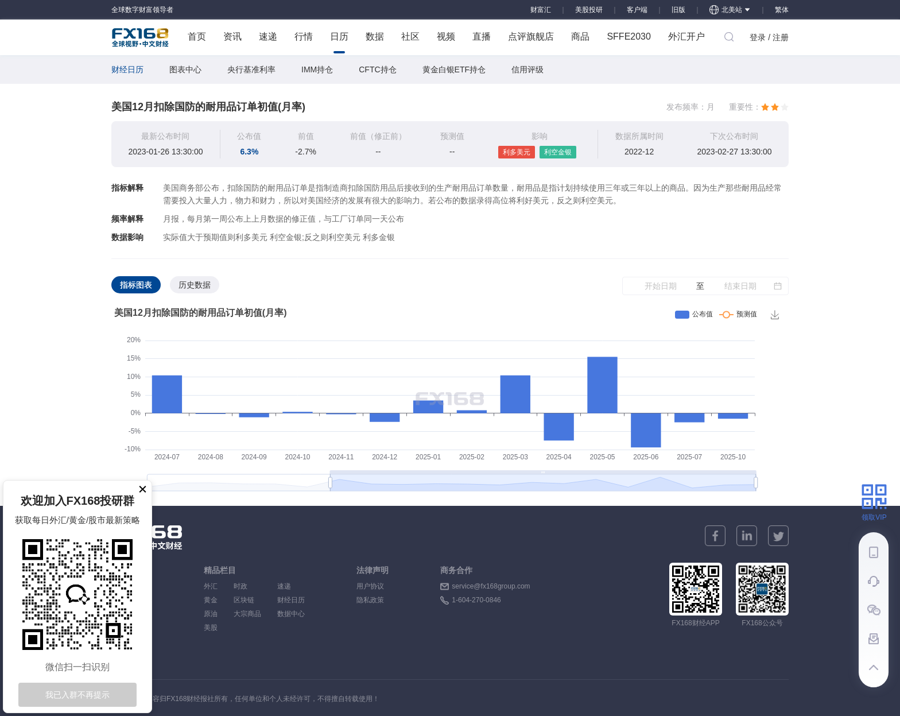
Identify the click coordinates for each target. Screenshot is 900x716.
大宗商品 (247, 614)
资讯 (232, 36)
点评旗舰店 (531, 36)
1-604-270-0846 (476, 600)
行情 (303, 36)
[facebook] (715, 535)
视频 (446, 36)
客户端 (637, 10)
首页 (197, 36)
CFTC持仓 (377, 69)
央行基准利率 (251, 69)
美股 (211, 628)
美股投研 (589, 10)
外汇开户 (686, 36)
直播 (481, 36)
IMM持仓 (317, 69)
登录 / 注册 (769, 37)
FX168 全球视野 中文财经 (140, 37)
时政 (247, 586)
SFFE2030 (628, 36)
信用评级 (527, 69)
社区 (410, 36)
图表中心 (185, 69)
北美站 (730, 9)
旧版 (678, 10)
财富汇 (540, 10)
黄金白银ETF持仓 (454, 69)
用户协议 (370, 586)
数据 (375, 36)
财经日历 (127, 69)
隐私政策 (370, 600)
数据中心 (291, 614)
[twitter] (778, 535)
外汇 (211, 586)
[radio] (765, 106)
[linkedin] (746, 535)
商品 (580, 36)
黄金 (211, 600)
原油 (211, 614)
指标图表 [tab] (136, 284)
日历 (339, 42)
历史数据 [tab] (195, 284)
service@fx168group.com (491, 586)
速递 (268, 36)
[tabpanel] (450, 401)
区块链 (247, 600)
